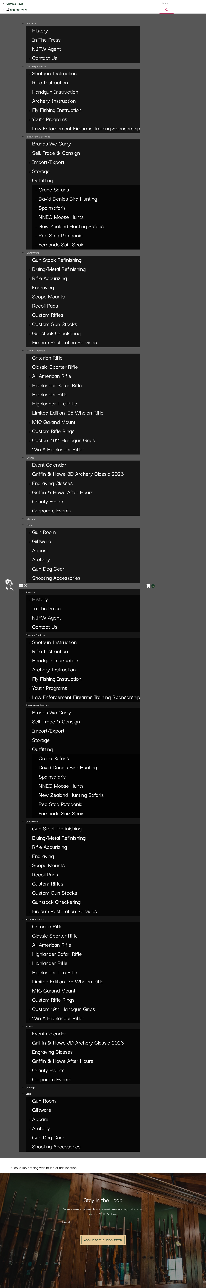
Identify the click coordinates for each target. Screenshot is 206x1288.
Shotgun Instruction (54, 74)
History (40, 31)
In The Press (46, 40)
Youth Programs (49, 120)
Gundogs (31, 519)
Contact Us (44, 58)
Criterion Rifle (47, 358)
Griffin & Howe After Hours (62, 493)
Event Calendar (49, 465)
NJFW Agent (46, 49)
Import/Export (48, 162)
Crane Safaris (54, 190)
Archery (41, 560)
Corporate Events (51, 511)
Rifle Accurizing (49, 279)
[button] (79, 586)
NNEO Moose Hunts (61, 217)
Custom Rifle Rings (53, 432)
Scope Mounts (48, 297)
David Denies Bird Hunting (68, 199)
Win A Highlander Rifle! (58, 450)
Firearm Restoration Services (64, 343)
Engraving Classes (52, 484)
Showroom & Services (38, 137)
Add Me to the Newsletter (103, 1240)
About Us (31, 23)
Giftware (41, 542)
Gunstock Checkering (56, 334)
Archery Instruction (54, 101)
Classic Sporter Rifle (55, 367)
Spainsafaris (52, 208)
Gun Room (44, 533)
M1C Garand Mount (53, 422)
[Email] (103, 1229)
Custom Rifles (47, 315)
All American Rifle (51, 376)
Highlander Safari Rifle (57, 386)
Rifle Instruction (50, 83)
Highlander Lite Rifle (54, 404)
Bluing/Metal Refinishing (59, 269)
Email (66, 1222)
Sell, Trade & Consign (56, 153)
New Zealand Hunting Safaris (71, 227)
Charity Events (48, 502)
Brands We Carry (51, 144)
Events (30, 458)
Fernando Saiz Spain (62, 245)
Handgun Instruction (55, 92)
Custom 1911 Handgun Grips (63, 441)
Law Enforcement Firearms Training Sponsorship (86, 129)
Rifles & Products (36, 350)
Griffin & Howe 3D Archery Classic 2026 (78, 474)
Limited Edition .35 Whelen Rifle (67, 413)
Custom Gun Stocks (54, 325)
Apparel (40, 551)
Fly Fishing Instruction (56, 110)
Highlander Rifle (49, 395)
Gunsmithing (33, 253)
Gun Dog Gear (48, 569)
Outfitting (42, 181)
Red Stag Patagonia (60, 236)
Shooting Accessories (56, 578)
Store (30, 525)
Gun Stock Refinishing (57, 260)
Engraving (43, 288)
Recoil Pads (45, 306)
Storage (41, 172)
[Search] (165, 10)
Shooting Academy (36, 66)
